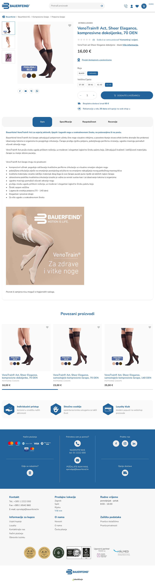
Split (57, 504)
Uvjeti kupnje (15, 521)
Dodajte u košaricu (128, 95)
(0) (93, 39)
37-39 (81, 85)
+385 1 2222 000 (22, 501)
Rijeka (57, 507)
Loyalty (12, 525)
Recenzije (112, 121)
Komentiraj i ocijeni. (129, 39)
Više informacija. (130, 45)
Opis (42, 121)
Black (81, 73)
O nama (58, 525)
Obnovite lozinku (17, 537)
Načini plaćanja (16, 533)
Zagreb (58, 500)
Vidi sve (58, 510)
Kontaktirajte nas (17, 529)
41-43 (99, 85)
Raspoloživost (89, 121)
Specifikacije (66, 121)
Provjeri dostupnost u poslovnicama (97, 60)
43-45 (108, 85)
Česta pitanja (61, 529)
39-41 (90, 85)
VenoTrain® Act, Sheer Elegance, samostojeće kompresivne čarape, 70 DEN (75, 376)
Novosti (58, 521)
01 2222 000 (79, 452)
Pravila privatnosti (108, 525)
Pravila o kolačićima (109, 521)
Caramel (93, 73)
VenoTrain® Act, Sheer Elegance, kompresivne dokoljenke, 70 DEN (20, 376)
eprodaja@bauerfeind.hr (77, 469)
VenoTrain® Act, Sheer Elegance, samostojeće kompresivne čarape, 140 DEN (127, 376)
